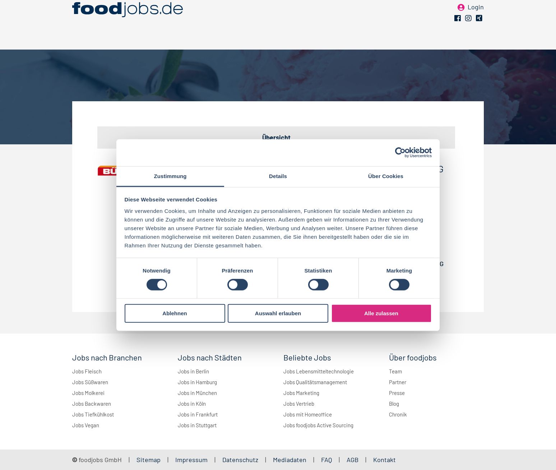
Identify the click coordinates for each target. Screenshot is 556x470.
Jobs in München (197, 393)
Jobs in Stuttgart (197, 425)
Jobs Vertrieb (298, 403)
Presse (397, 393)
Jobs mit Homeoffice (307, 414)
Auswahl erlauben (278, 313)
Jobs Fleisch (87, 371)
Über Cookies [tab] (385, 176)
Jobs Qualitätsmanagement (315, 382)
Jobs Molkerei (88, 393)
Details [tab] (278, 176)
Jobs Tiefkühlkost (93, 414)
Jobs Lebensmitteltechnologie (318, 371)
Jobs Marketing (301, 393)
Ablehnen (174, 313)
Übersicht (276, 137)
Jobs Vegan (85, 425)
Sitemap (148, 460)
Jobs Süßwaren (90, 382)
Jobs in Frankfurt (198, 414)
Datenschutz (241, 460)
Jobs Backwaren (91, 403)
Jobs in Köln (192, 403)
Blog (394, 403)
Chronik (398, 414)
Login (476, 17)
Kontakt (384, 460)
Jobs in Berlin (193, 371)
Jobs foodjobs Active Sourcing (318, 425)
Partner (397, 382)
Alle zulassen (381, 313)
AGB (353, 460)
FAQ (326, 460)
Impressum (191, 460)
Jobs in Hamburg (197, 382)
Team (395, 371)
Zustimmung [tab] (170, 176)
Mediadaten (289, 460)
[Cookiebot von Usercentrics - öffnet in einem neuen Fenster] (400, 152)
